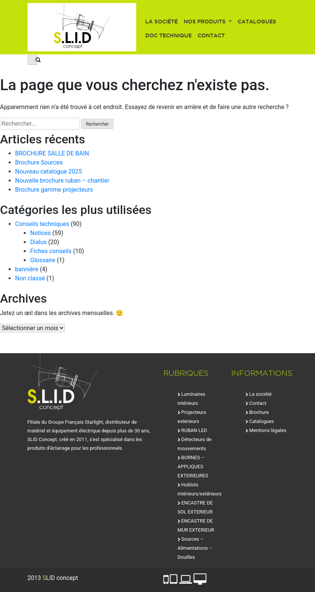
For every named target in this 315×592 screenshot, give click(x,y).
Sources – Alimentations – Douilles (195, 548)
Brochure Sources (39, 162)
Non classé (30, 278)
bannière (26, 269)
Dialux (38, 242)
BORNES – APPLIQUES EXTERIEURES (193, 466)
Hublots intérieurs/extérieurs (200, 489)
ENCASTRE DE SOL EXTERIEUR (195, 507)
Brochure (259, 412)
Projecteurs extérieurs (192, 416)
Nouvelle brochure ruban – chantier (62, 180)
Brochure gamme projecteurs (54, 189)
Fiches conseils (51, 251)
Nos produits (205, 21)
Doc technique (168, 35)
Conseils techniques (42, 224)
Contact (211, 35)
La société (161, 21)
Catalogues (257, 21)
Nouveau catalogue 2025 (48, 171)
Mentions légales (268, 430)
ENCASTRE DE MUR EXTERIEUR (196, 525)
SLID (82, 27)
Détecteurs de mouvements (195, 444)
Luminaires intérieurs (192, 398)
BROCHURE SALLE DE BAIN (52, 153)
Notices (40, 233)
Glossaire (42, 260)
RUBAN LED (194, 430)
